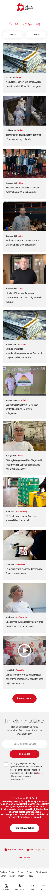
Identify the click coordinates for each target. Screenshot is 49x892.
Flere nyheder (24, 698)
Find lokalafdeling (24, 828)
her (39, 773)
